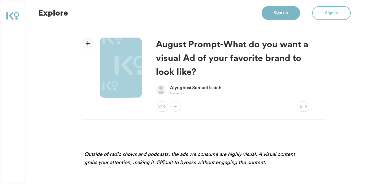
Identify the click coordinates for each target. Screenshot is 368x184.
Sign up (281, 13)
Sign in (331, 13)
